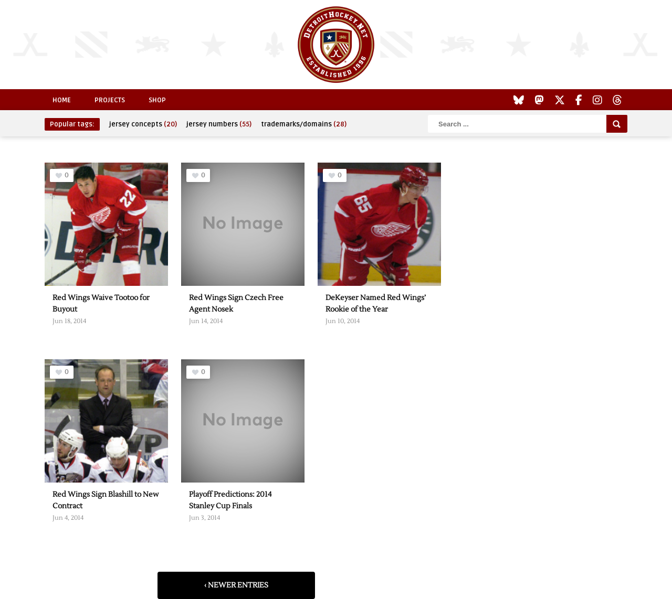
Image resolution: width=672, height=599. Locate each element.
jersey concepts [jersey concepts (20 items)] (143, 124)
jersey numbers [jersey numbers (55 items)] (218, 124)
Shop (157, 100)
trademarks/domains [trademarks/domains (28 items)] (303, 124)
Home (61, 100)
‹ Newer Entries (236, 585)
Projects (109, 100)
